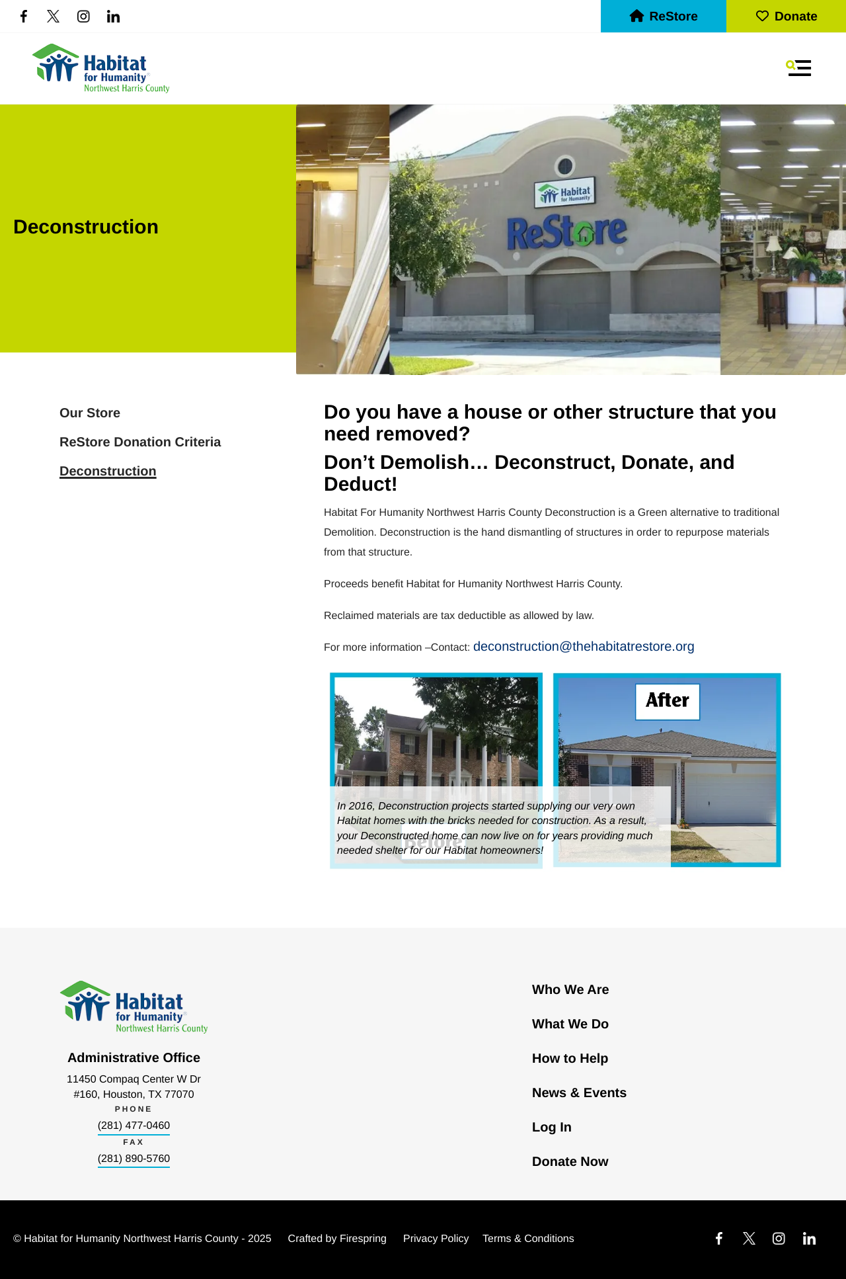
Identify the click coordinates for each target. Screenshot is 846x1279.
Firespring (363, 1239)
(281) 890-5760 (134, 1159)
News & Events (579, 1093)
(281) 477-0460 (134, 1126)
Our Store (89, 413)
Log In (552, 1127)
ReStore (663, 17)
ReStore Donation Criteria (140, 442)
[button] (798, 68)
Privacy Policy (436, 1239)
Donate (786, 17)
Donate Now (570, 1162)
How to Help (570, 1059)
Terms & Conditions (528, 1239)
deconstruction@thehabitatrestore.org (584, 647)
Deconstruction (108, 471)
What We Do (570, 1024)
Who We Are (570, 990)
